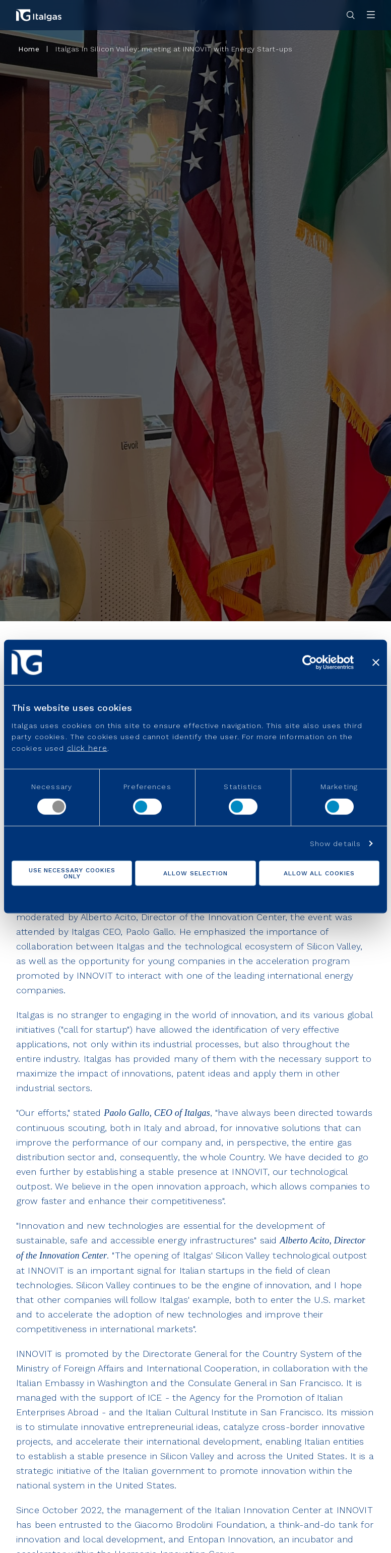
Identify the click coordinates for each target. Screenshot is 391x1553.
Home (28, 49)
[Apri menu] (371, 15)
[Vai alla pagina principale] (38, 15)
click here (87, 747)
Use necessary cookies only (72, 872)
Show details (335, 843)
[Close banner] (375, 662)
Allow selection (195, 872)
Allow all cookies (319, 872)
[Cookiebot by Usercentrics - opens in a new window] (310, 662)
